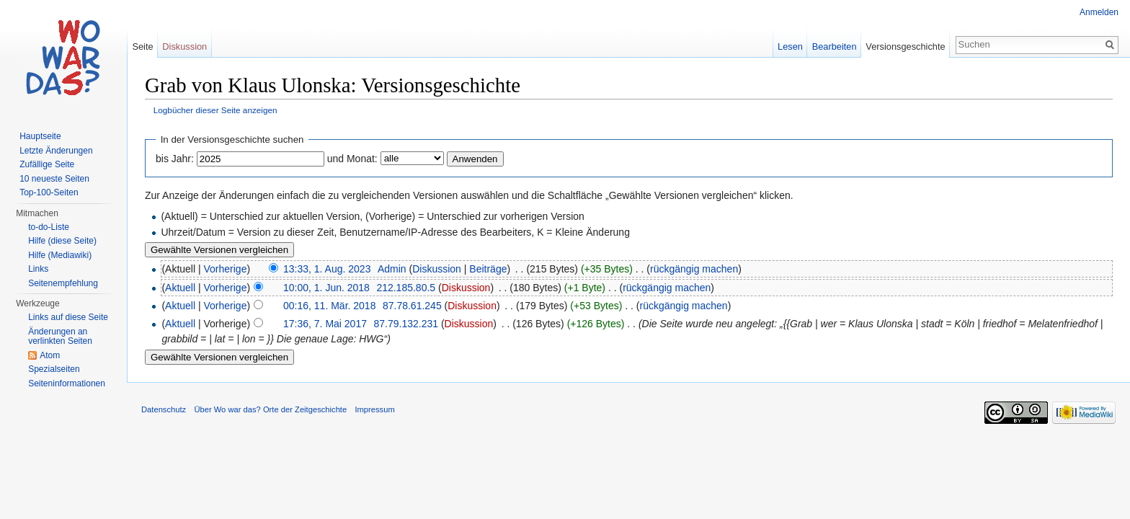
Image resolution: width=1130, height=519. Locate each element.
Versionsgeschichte (905, 46)
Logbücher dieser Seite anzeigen (215, 110)
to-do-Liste (48, 227)
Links (38, 269)
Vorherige (225, 269)
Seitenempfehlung (63, 283)
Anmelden (1099, 12)
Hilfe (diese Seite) (62, 241)
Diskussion (436, 269)
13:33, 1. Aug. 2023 (326, 269)
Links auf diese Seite (68, 317)
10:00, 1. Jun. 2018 (326, 287)
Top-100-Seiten (48, 192)
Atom (50, 355)
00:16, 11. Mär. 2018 (329, 305)
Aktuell (180, 287)
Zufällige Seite (46, 164)
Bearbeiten (834, 46)
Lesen (790, 46)
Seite (142, 46)
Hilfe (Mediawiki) (60, 255)
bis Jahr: (175, 158)
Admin (392, 269)
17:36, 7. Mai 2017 (325, 323)
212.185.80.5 (405, 287)
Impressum (374, 409)
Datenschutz (163, 409)
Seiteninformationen (66, 383)
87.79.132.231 (405, 323)
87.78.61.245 (412, 305)
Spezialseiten (53, 369)
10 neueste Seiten (54, 179)
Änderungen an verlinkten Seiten (60, 337)
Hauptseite (40, 136)
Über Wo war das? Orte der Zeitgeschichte (270, 409)
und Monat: (352, 158)
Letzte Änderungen (55, 151)
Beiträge (488, 269)
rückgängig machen (694, 269)
